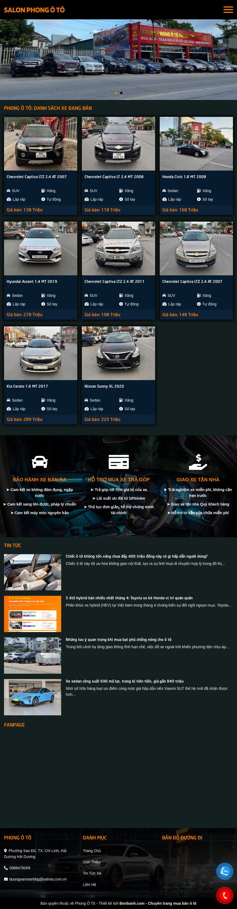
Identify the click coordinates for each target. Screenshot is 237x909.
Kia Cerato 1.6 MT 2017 (27, 385)
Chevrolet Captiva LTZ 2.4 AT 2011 (115, 281)
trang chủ (92, 851)
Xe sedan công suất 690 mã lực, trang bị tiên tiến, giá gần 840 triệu (125, 680)
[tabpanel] (118, 59)
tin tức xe (92, 873)
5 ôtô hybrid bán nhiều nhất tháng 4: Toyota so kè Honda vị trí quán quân (129, 597)
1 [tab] (116, 93)
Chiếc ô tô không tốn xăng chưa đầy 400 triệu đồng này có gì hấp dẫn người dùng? (136, 555)
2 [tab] (121, 93)
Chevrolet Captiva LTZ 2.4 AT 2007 (37, 176)
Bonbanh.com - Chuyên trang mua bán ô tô (157, 903)
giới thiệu (91, 862)
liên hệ (89, 884)
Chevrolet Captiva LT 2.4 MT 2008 (114, 176)
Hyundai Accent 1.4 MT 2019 (32, 281)
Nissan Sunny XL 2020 (104, 385)
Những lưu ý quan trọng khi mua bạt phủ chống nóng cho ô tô (119, 639)
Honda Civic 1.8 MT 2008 (184, 176)
